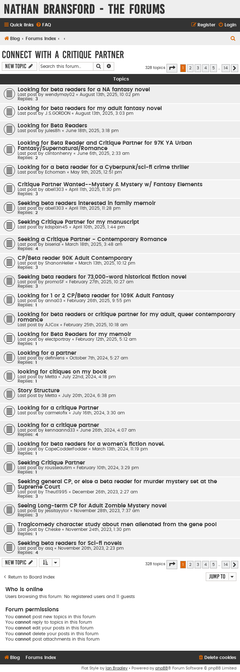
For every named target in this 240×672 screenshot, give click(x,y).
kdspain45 (56, 227)
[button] (171, 68)
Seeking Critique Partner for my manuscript (78, 222)
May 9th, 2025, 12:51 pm (96, 172)
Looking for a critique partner (58, 425)
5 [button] (213, 68)
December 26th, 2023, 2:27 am (105, 492)
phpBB (161, 668)
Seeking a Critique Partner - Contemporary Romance (92, 239)
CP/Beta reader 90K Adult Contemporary (75, 258)
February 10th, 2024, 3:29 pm (108, 468)
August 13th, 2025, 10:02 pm (109, 94)
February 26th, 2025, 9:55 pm (99, 300)
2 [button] (190, 68)
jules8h (53, 130)
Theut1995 (56, 492)
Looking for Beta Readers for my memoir (74, 334)
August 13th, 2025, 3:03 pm (104, 113)
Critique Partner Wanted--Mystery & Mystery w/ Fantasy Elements (110, 184)
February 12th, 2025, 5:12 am (106, 339)
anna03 (53, 300)
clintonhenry (58, 153)
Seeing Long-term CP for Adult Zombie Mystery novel (92, 506)
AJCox (52, 325)
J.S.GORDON (57, 113)
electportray (58, 339)
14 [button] (226, 68)
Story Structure (38, 390)
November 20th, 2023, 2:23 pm (91, 548)
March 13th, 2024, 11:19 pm (120, 449)
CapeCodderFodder (66, 449)
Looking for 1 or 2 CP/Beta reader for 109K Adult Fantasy (96, 295)
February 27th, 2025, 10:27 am (101, 282)
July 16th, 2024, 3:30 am (98, 413)
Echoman (55, 172)
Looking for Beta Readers (52, 125)
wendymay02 (60, 94)
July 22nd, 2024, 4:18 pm (89, 377)
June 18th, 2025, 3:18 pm (92, 130)
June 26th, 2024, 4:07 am (107, 430)
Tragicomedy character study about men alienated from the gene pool (117, 524)
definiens (55, 358)
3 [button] (198, 68)
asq (49, 548)
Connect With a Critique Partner (63, 54)
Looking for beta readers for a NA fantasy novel (84, 89)
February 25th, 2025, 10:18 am (96, 325)
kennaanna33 (60, 430)
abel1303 (54, 189)
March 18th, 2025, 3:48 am (93, 244)
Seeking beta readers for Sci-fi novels (70, 543)
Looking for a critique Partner (58, 408)
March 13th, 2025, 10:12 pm (107, 263)
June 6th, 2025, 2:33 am (103, 153)
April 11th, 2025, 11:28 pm (94, 208)
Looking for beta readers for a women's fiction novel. (91, 444)
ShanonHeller (59, 263)
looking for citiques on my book (62, 372)
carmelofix (56, 413)
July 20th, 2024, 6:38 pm (89, 395)
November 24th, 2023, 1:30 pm (98, 529)
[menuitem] (43, 25)
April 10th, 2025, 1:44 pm (99, 227)
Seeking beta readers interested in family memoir (87, 203)
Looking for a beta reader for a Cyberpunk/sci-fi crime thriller (103, 167)
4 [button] (205, 68)
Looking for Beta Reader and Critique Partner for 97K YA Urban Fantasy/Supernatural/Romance (105, 145)
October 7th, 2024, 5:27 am (99, 358)
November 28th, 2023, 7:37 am (106, 511)
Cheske (53, 529)
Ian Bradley (117, 668)
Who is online (24, 589)
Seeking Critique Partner (51, 463)
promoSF (54, 282)
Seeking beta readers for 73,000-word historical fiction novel (102, 277)
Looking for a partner (47, 353)
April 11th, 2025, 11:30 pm (94, 189)
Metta (51, 377)
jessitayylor (57, 511)
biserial (52, 244)
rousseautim (58, 468)
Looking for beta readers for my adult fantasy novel (90, 108)
